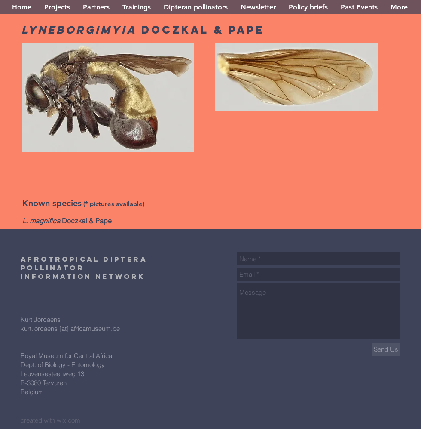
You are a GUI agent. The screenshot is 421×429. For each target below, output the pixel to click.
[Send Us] (386, 349)
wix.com (68, 420)
